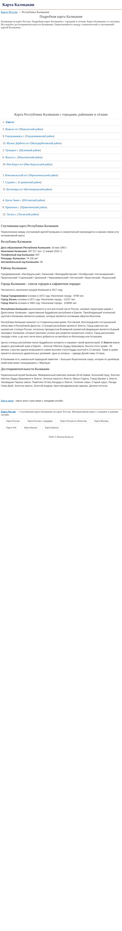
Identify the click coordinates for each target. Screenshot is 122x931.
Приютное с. (12, 207)
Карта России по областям (73, 421)
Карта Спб (11, 427)
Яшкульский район (31, 129)
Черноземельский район (43, 175)
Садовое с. (11, 182)
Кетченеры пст (14, 189)
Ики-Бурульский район (38, 164)
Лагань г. (12, 214)
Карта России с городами (39, 421)
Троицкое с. (12, 150)
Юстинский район (33, 200)
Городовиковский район (39, 136)
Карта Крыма (30, 427)
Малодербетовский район (46, 143)
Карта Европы (52, 427)
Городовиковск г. (14, 136)
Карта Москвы (101, 421)
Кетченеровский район (38, 189)
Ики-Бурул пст (15, 164)
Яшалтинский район (30, 157)
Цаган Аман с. (13, 200)
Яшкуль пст (12, 129)
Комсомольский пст (16, 175)
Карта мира (7, 400)
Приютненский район (33, 207)
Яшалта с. (11, 157)
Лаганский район (28, 214)
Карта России (9, 12)
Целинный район (30, 150)
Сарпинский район (29, 182)
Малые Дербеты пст (18, 143)
